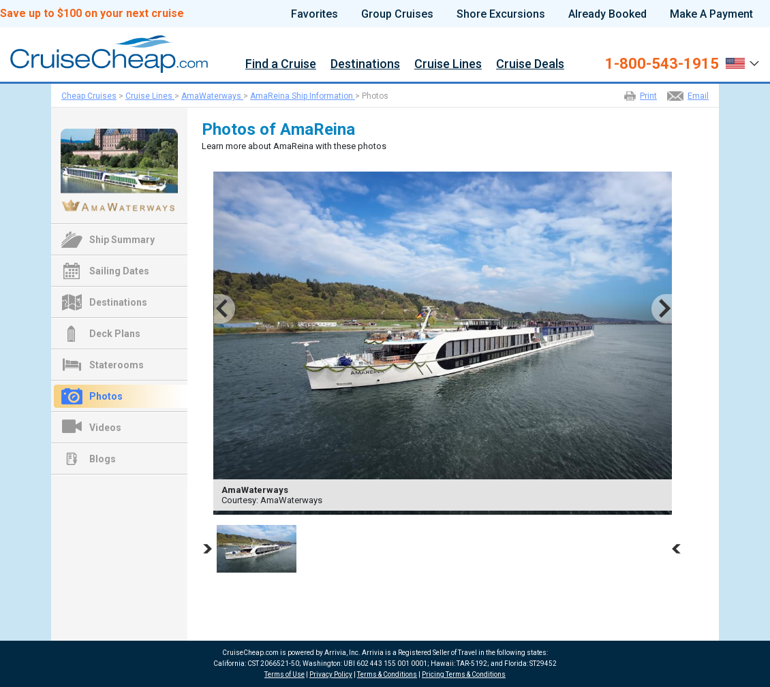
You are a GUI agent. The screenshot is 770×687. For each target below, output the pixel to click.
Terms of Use (284, 674)
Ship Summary (122, 239)
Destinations (365, 64)
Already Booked (607, 14)
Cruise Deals (530, 64)
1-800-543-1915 (662, 64)
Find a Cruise (280, 64)
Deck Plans (114, 333)
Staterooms (116, 365)
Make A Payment (711, 14)
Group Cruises (397, 14)
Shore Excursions (501, 14)
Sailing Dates (119, 271)
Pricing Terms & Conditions (464, 674)
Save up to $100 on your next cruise (92, 13)
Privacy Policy (330, 674)
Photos (106, 396)
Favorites (314, 14)
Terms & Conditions (387, 674)
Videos (105, 427)
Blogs (102, 458)
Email (698, 96)
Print (648, 96)
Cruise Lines (448, 64)
